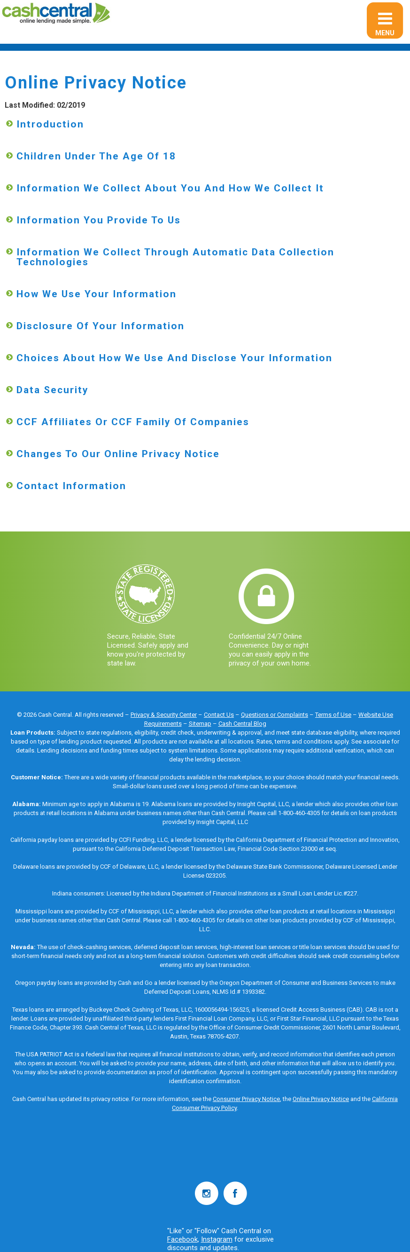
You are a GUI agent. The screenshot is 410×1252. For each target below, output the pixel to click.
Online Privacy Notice (321, 1098)
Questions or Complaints (274, 714)
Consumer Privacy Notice (246, 1098)
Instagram (216, 1239)
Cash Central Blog (242, 723)
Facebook (182, 1239)
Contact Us (219, 714)
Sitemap (200, 723)
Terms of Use (333, 714)
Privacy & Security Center (164, 714)
